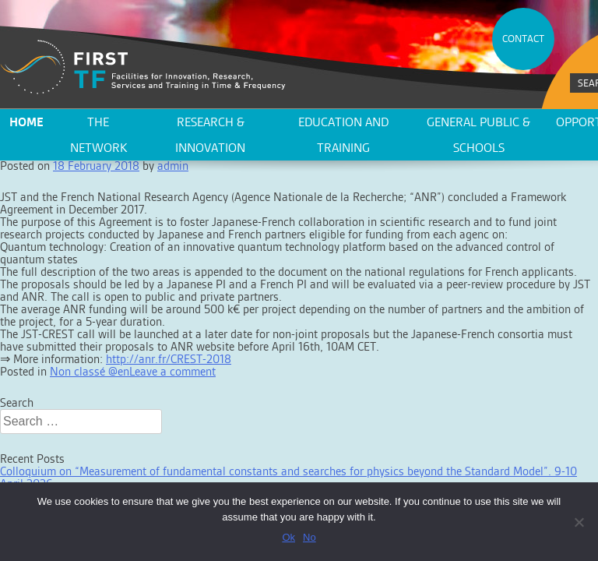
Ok (288, 537)
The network (98, 135)
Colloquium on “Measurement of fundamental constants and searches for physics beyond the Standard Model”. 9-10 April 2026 (288, 477)
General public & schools (478, 135)
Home (26, 122)
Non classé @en (89, 371)
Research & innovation (210, 135)
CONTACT (523, 38)
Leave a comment (172, 371)
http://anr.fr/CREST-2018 (168, 358)
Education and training (343, 135)
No (309, 537)
